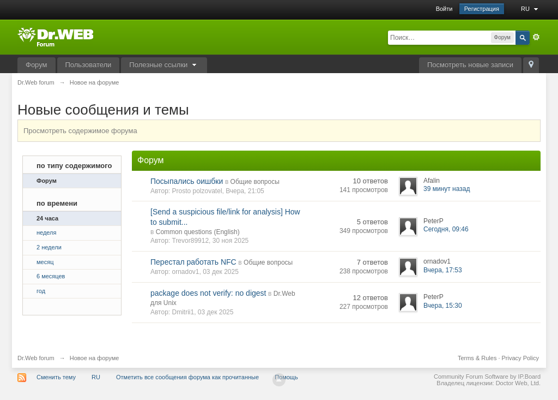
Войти (444, 8)
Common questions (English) (198, 232)
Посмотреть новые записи (470, 65)
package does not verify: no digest (208, 293)
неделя (47, 232)
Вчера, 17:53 (442, 270)
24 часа (47, 218)
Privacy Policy (520, 358)
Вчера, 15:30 (442, 305)
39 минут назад (446, 189)
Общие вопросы (255, 182)
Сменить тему (56, 377)
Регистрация (481, 8)
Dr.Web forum (35, 358)
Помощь (286, 377)
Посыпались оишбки (186, 181)
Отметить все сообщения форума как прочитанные (187, 377)
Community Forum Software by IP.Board (487, 376)
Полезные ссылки (164, 65)
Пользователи (88, 65)
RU (531, 8)
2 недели (49, 247)
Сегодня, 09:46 (446, 229)
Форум (36, 65)
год (41, 291)
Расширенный (536, 37)
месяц (45, 262)
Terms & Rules (477, 358)
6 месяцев (51, 276)
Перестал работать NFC (193, 262)
